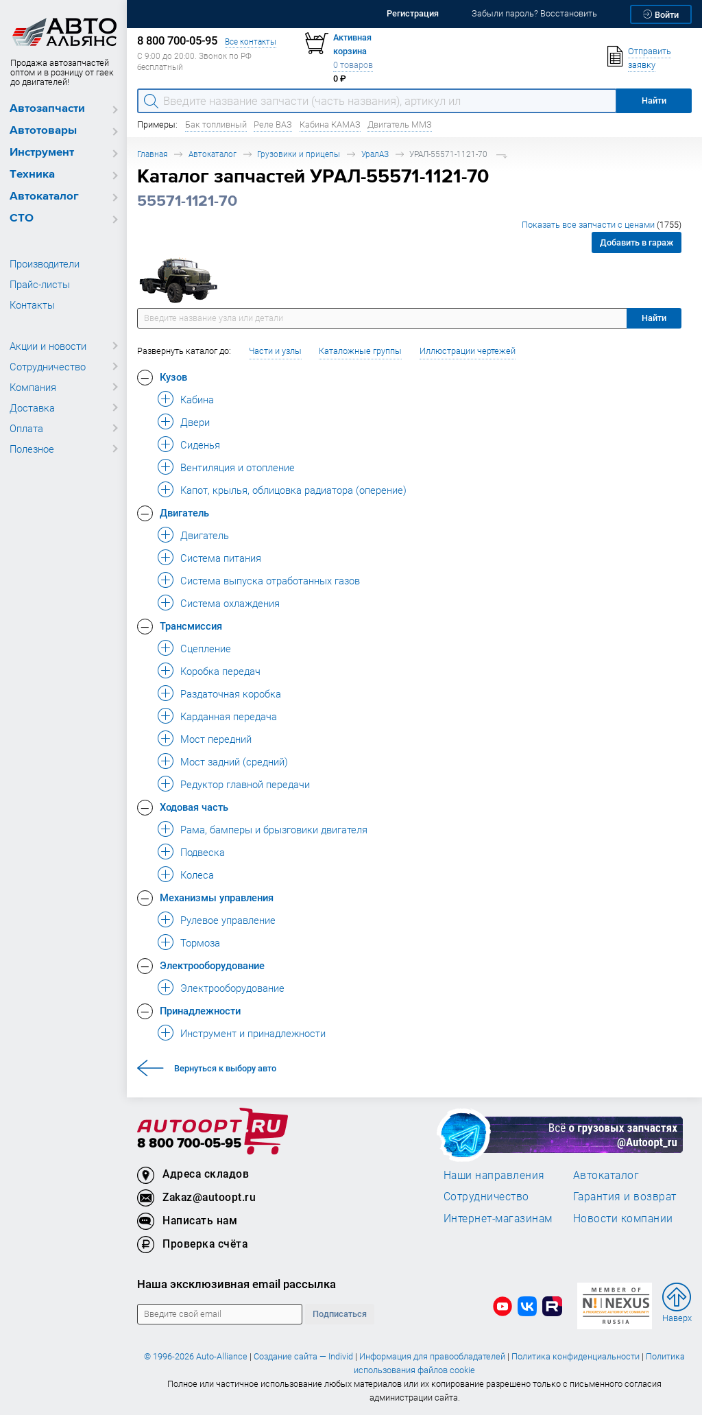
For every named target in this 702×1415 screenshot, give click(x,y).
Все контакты (250, 41)
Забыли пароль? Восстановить (534, 13)
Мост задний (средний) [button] (234, 761)
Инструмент (42, 152)
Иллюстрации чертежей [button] (468, 351)
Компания (33, 387)
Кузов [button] (173, 376)
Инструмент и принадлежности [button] (253, 1033)
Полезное (32, 448)
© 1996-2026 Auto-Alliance (195, 1356)
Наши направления (494, 1174)
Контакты (32, 304)
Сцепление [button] (205, 648)
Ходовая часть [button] (194, 806)
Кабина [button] (197, 399)
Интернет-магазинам (498, 1218)
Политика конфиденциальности (575, 1356)
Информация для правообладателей (432, 1356)
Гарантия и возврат (625, 1196)
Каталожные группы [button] (360, 351)
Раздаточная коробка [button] (230, 693)
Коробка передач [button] (220, 671)
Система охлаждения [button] (230, 603)
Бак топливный (216, 124)
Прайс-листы (40, 284)
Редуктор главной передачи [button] (245, 784)
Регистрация (413, 13)
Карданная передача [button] (228, 716)
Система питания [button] (220, 557)
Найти (654, 318)
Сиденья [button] (200, 444)
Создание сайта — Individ (303, 1356)
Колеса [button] (197, 874)
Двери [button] (195, 422)
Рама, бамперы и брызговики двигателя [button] (273, 829)
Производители (45, 263)
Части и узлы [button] (275, 351)
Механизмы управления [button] (217, 897)
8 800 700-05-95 (189, 1143)
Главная (152, 154)
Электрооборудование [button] (212, 965)
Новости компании (623, 1218)
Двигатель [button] (184, 512)
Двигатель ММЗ (399, 124)
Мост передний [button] (216, 739)
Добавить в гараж (636, 242)
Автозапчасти (47, 109)
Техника (32, 174)
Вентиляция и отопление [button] (237, 467)
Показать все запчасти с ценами (601, 224)
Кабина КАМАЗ (330, 124)
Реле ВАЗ (273, 124)
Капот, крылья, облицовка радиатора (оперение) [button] (293, 490)
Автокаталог (44, 196)
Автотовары (43, 130)
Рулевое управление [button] (228, 920)
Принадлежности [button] (200, 1010)
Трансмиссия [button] (191, 625)
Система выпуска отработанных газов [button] (270, 580)
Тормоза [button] (200, 942)
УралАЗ (375, 154)
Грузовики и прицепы (298, 154)
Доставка (32, 407)
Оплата (26, 428)
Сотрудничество (48, 366)
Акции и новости (48, 346)
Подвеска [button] (202, 852)
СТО (22, 218)
